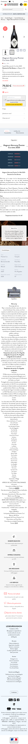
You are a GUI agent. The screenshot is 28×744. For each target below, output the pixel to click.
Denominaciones (20, 133)
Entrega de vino (14, 659)
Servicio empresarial (14, 661)
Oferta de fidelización (14, 643)
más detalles (5, 80)
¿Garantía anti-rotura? (14, 113)
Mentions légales (14, 649)
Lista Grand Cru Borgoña (14, 676)
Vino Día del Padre (14, 668)
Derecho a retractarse (14, 647)
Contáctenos (14, 692)
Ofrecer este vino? (14, 118)
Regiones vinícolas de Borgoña (14, 678)
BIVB (16, 523)
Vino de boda (14, 662)
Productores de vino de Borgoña (14, 681)
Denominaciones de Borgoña (14, 680)
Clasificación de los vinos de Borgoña (14, 674)
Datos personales (14, 652)
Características (7, 133)
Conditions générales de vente (14, 650)
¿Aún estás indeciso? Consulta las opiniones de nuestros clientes (14, 617)
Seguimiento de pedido (14, 645)
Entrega (14, 109)
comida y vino (17, 131)
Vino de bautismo (14, 664)
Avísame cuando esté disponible (14, 104)
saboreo (7, 131)
